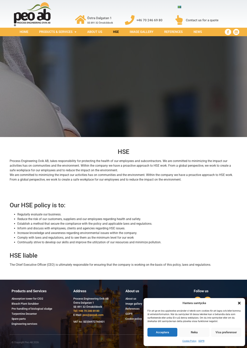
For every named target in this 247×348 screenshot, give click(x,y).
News (198, 32)
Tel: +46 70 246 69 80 (86, 310)
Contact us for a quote (202, 20)
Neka (194, 332)
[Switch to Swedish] (179, 7)
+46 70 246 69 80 (149, 20)
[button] (239, 303)
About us (94, 32)
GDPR (201, 341)
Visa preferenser (226, 332)
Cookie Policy (189, 341)
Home (24, 32)
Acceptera (162, 332)
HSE (116, 32)
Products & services (57, 32)
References (173, 32)
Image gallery (141, 32)
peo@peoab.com (93, 314)
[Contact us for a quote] (179, 20)
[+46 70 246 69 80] (129, 20)
